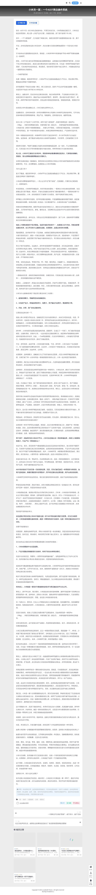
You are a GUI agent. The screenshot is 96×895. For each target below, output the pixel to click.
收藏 (69, 803)
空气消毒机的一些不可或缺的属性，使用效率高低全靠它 (24, 877)
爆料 (17, 849)
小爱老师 (30, 799)
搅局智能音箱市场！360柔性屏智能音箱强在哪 (47, 851)
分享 (62, 803)
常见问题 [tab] (33, 23)
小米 (36, 799)
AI (20, 799)
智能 (17, 875)
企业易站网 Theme (47, 890)
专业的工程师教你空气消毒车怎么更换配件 (71, 851)
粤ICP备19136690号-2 (48, 892)
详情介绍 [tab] (21, 23)
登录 (75, 3)
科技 (47, 13)
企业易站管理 (22, 803)
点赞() (76, 803)
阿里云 (42, 799)
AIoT (24, 799)
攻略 (64, 849)
